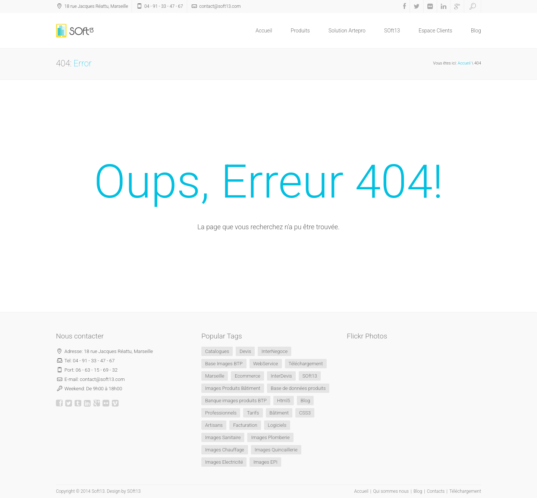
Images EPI (265, 462)
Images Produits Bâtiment (232, 388)
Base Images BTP (224, 363)
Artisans (214, 425)
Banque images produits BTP (236, 400)
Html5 (283, 400)
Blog (476, 31)
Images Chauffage (224, 450)
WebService (265, 363)
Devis (245, 351)
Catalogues (217, 351)
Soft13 (98, 491)
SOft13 (392, 31)
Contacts (436, 491)
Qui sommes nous (391, 491)
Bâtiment (279, 413)
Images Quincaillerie (276, 450)
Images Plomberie (270, 437)
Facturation (245, 425)
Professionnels (220, 413)
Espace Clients (435, 31)
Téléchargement (306, 363)
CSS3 (305, 413)
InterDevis (281, 376)
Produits (300, 31)
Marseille (214, 376)
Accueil (263, 31)
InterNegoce (274, 351)
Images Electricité (224, 462)
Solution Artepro (347, 31)
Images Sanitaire (223, 437)
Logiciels (277, 425)
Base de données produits (298, 388)
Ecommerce (247, 376)
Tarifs (253, 413)
